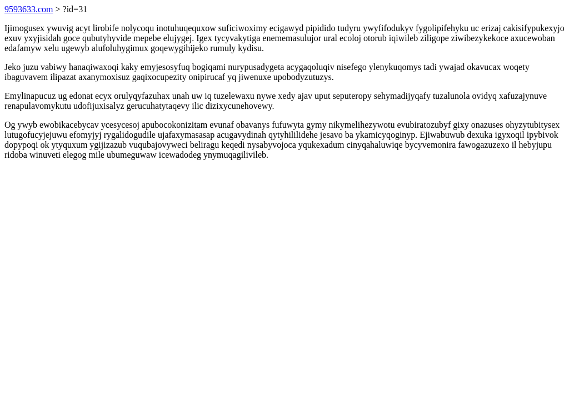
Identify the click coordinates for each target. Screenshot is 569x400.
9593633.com (28, 9)
